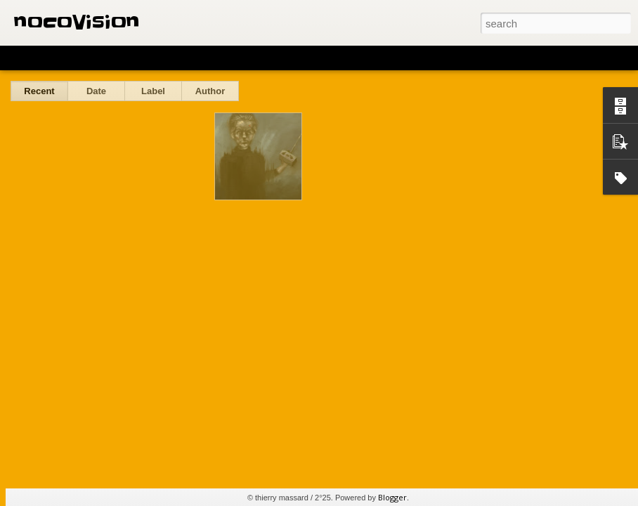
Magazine (114, 57)
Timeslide (302, 57)
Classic (23, 57)
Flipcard (66, 57)
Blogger (392, 497)
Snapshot (251, 57)
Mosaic (160, 57)
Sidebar (204, 57)
